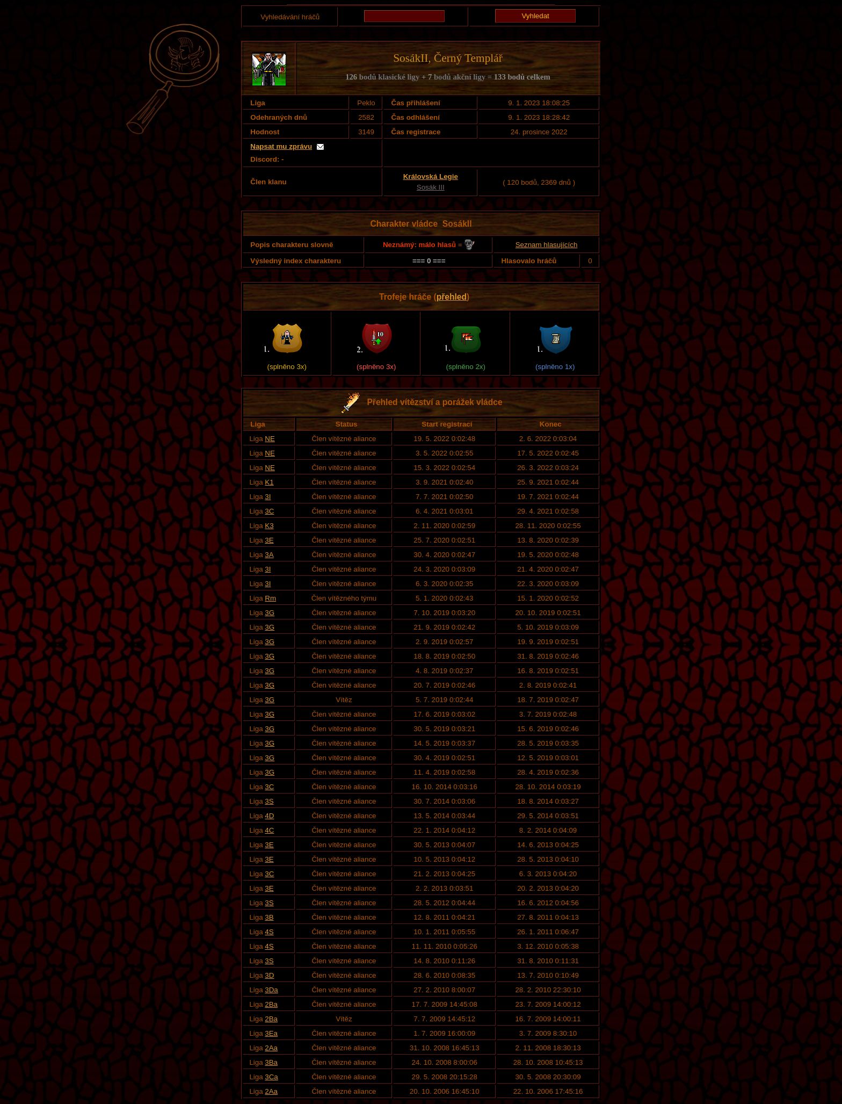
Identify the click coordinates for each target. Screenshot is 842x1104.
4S (269, 932)
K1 (269, 482)
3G (269, 613)
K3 (269, 526)
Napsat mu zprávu (281, 146)
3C (269, 511)
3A (269, 555)
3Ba (271, 1062)
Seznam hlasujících (547, 245)
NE (270, 439)
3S (269, 801)
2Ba (271, 1004)
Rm (270, 598)
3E (269, 540)
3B (269, 917)
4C (269, 830)
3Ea (271, 1033)
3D (269, 975)
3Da (271, 990)
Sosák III (431, 187)
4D (269, 816)
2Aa (271, 1048)
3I (268, 497)
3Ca (271, 1077)
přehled (452, 296)
